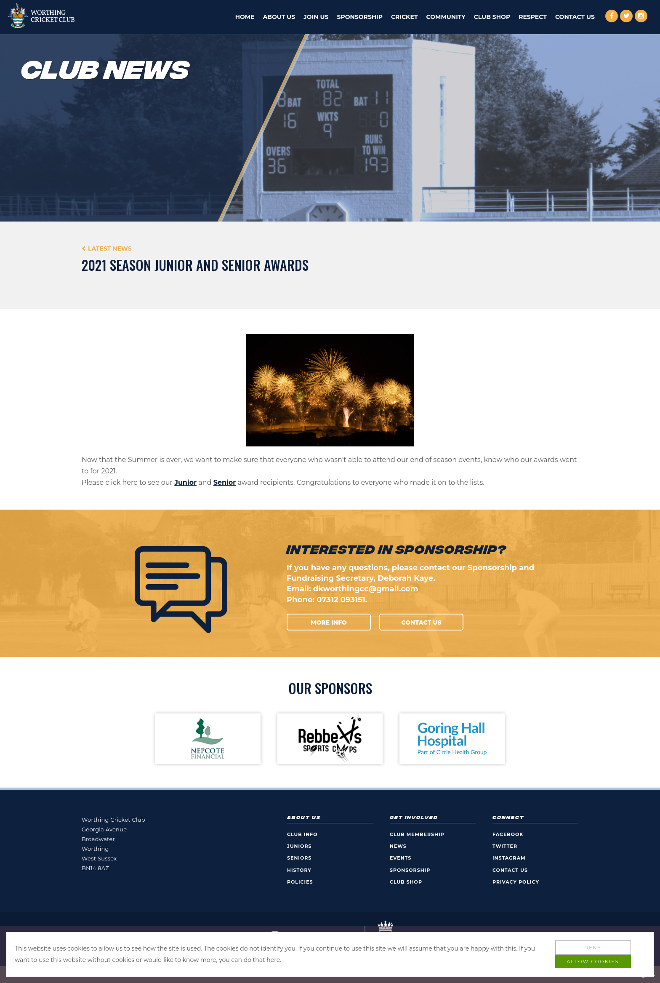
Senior (224, 482)
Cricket (404, 17)
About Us (279, 17)
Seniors (299, 858)
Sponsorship (360, 17)
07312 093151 (341, 599)
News (398, 846)
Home (245, 17)
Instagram (509, 858)
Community (446, 17)
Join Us (315, 17)
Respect (533, 17)
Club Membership (417, 834)
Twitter (504, 846)
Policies (300, 882)
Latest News (110, 248)
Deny (592, 948)
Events (400, 858)
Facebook (508, 834)
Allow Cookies (593, 961)
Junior (185, 482)
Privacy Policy (515, 882)
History (299, 870)
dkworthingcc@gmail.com (365, 588)
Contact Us (575, 17)
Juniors (299, 846)
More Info (329, 622)
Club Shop (492, 17)
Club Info (302, 834)
